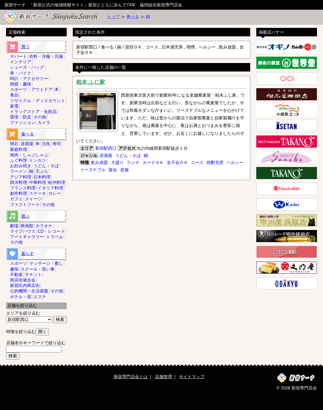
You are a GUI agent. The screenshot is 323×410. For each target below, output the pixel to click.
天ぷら (41, 171)
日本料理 (41, 177)
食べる (132, 16)
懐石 (14, 143)
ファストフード (25, 204)
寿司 (56, 143)
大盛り (117, 162)
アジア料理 (20, 177)
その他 (39, 117)
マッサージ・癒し (46, 263)
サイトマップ (191, 376)
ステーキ (37, 193)
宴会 (113, 169)
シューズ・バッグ (27, 67)
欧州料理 (56, 182)
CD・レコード (51, 231)
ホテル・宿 (20, 296)
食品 (14, 94)
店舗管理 (163, 376)
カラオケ (43, 225)
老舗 (124, 169)
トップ (113, 16)
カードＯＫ (153, 162)
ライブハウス (22, 231)
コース (197, 162)
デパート (18, 56)
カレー (54, 193)
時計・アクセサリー (29, 78)
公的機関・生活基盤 (29, 290)
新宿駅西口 (105, 148)
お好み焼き (20, 165)
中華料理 (37, 182)
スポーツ (18, 263)
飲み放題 (99, 162)
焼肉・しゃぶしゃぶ (29, 154)
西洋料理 (18, 182)
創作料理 (18, 193)
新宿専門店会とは (131, 376)
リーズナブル (93, 169)
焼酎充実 (215, 162)
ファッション (22, 122)
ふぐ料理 (18, 160)
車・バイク (20, 73)
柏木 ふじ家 (90, 82)
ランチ (133, 162)
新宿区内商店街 (25, 285)
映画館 (27, 225)
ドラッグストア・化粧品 (33, 111)
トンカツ (37, 160)
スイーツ (33, 198)
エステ (39, 296)
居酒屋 (105, 155)
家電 (14, 106)
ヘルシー (235, 162)
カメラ (44, 122)
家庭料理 (18, 149)
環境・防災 (20, 117)
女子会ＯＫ (177, 162)
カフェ (16, 198)
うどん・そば (128, 155)
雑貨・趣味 (20, 84)
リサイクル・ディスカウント (37, 100)
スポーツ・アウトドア (31, 89)
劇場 (14, 225)
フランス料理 (22, 187)
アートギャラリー (27, 236)
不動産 (16, 274)
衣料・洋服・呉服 (46, 56)
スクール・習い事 (38, 269)
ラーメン (18, 171)
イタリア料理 (50, 187)
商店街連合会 (22, 280)
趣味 (14, 269)
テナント (33, 274)
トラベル (54, 236)
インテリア (20, 61)
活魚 (46, 143)
